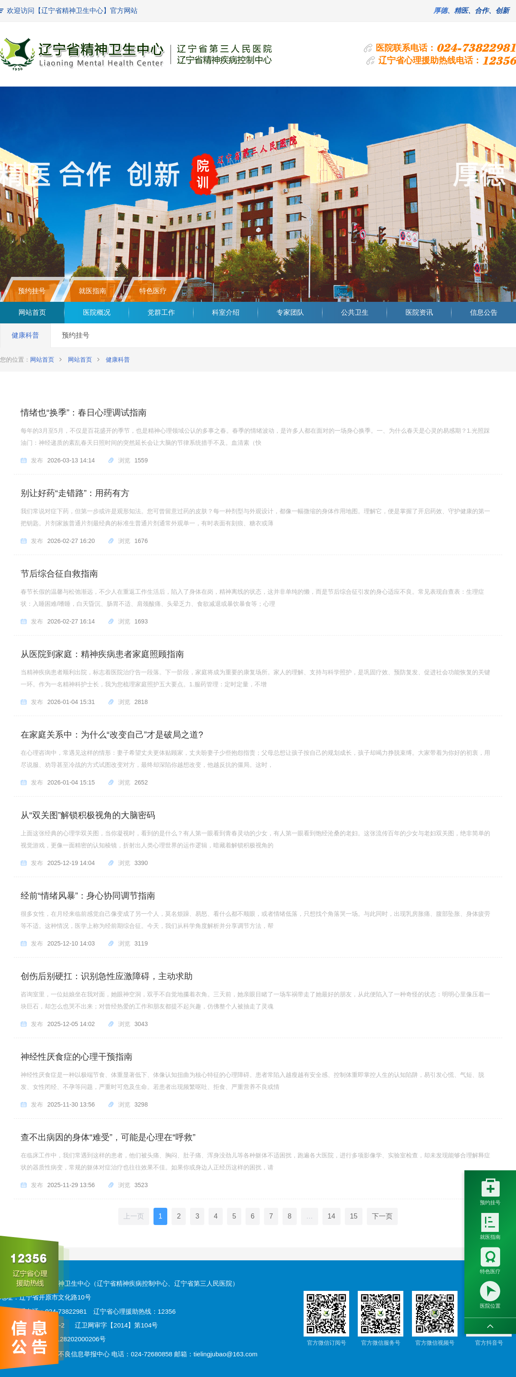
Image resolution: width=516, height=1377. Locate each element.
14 (331, 1216)
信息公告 (484, 312)
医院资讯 (419, 312)
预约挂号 (75, 335)
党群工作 (161, 312)
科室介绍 (226, 312)
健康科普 (25, 335)
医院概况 (97, 312)
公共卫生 (355, 312)
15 (354, 1216)
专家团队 (290, 312)
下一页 (382, 1216)
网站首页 (32, 312)
